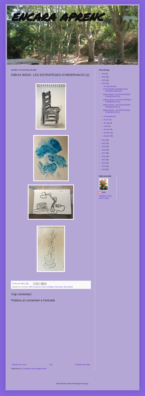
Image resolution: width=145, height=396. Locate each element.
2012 (104, 169)
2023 (104, 80)
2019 (104, 147)
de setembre (108, 116)
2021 (104, 140)
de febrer (107, 133)
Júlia (22, 283)
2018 (104, 150)
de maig (107, 123)
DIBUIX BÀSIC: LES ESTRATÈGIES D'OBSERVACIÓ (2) (116, 106)
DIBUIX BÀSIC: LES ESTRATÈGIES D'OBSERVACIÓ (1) (116, 111)
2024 (104, 77)
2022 (31, 287)
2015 (104, 160)
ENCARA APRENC (57, 17)
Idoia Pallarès (68, 287)
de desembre (109, 86)
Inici (50, 365)
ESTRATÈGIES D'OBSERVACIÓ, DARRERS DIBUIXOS (115, 90)
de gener (107, 136)
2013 (104, 166)
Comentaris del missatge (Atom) (34, 369)
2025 (104, 74)
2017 (104, 153)
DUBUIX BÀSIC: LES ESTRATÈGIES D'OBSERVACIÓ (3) (117, 101)
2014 (104, 163)
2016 (104, 156)
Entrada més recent (19, 365)
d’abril (106, 126)
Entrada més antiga (82, 365)
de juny (106, 120)
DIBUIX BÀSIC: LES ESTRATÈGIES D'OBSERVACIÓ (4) (116, 95)
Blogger (85, 384)
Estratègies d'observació (55, 287)
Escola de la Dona (39, 287)
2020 (104, 143)
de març (107, 129)
